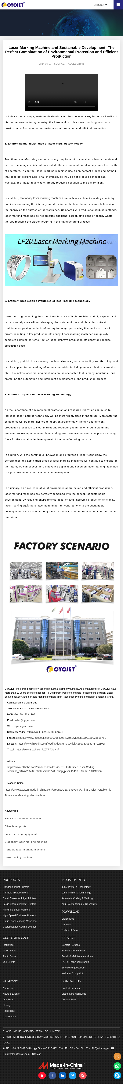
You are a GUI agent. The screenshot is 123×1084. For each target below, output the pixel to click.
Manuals (66, 924)
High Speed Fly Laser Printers (19, 915)
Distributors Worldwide (74, 993)
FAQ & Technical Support (75, 962)
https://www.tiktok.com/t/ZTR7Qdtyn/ (37, 749)
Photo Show (9, 956)
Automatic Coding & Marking (77, 898)
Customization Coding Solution (20, 926)
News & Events (11, 993)
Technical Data (70, 930)
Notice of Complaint (72, 973)
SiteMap (36, 1054)
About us (8, 988)
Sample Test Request (73, 950)
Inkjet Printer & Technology (76, 886)
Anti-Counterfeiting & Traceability (79, 904)
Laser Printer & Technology (76, 892)
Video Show (9, 950)
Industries (8, 944)
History (6, 1005)
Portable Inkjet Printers (15, 892)
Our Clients (9, 962)
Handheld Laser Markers (16, 909)
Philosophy (9, 1010)
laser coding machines (59, 433)
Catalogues (68, 918)
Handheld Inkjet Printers (16, 886)
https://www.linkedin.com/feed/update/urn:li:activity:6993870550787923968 (62, 743)
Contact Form (69, 999)
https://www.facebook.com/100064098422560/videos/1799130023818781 (63, 737)
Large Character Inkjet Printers (19, 904)
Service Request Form (74, 967)
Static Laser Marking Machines (20, 921)
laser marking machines (95, 122)
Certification (9, 1016)
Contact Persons (71, 944)
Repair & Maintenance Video (77, 956)
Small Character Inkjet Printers (19, 898)
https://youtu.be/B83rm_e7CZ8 (45, 731)
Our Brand (8, 999)
